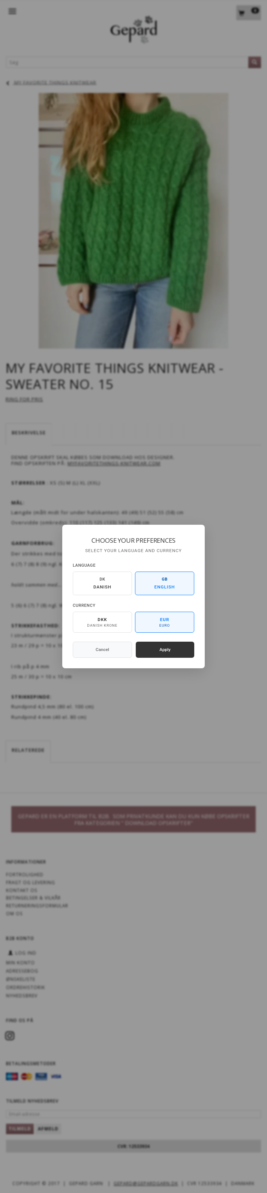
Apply (165, 649)
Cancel (102, 649)
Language (84, 565)
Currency (84, 605)
